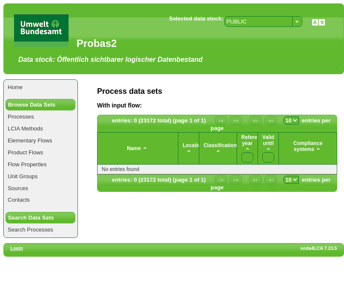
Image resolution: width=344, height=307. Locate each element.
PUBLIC (236, 21)
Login (16, 248)
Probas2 (97, 43)
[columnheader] (137, 149)
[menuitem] (41, 87)
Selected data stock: (196, 18)
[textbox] (247, 157)
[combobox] (263, 21)
